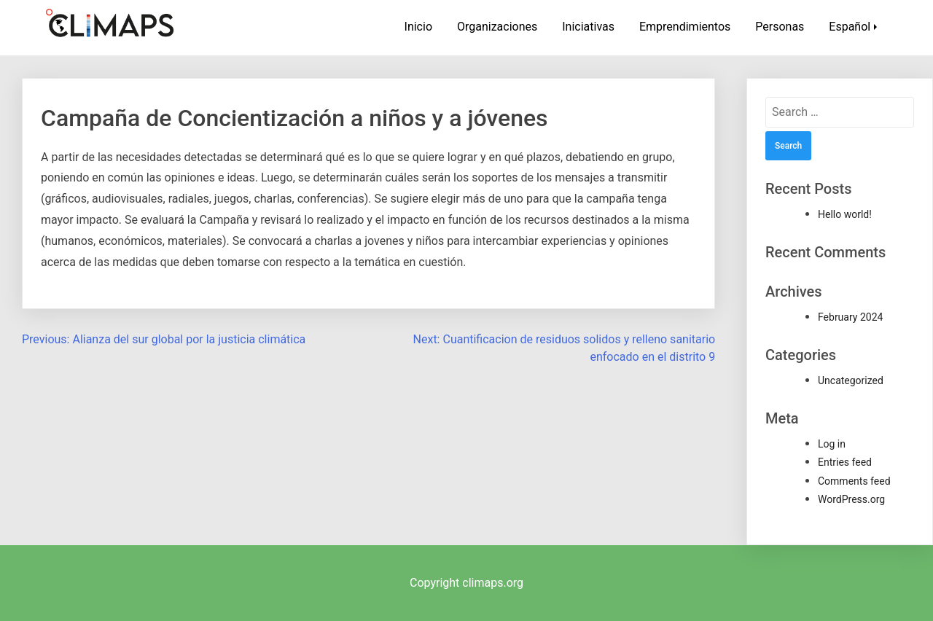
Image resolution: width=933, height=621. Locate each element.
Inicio (418, 27)
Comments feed (854, 481)
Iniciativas (588, 27)
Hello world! (845, 214)
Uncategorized (850, 380)
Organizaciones (497, 27)
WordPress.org (851, 499)
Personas (779, 27)
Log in (832, 444)
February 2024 (850, 317)
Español (849, 27)
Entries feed (845, 462)
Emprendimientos (684, 27)
